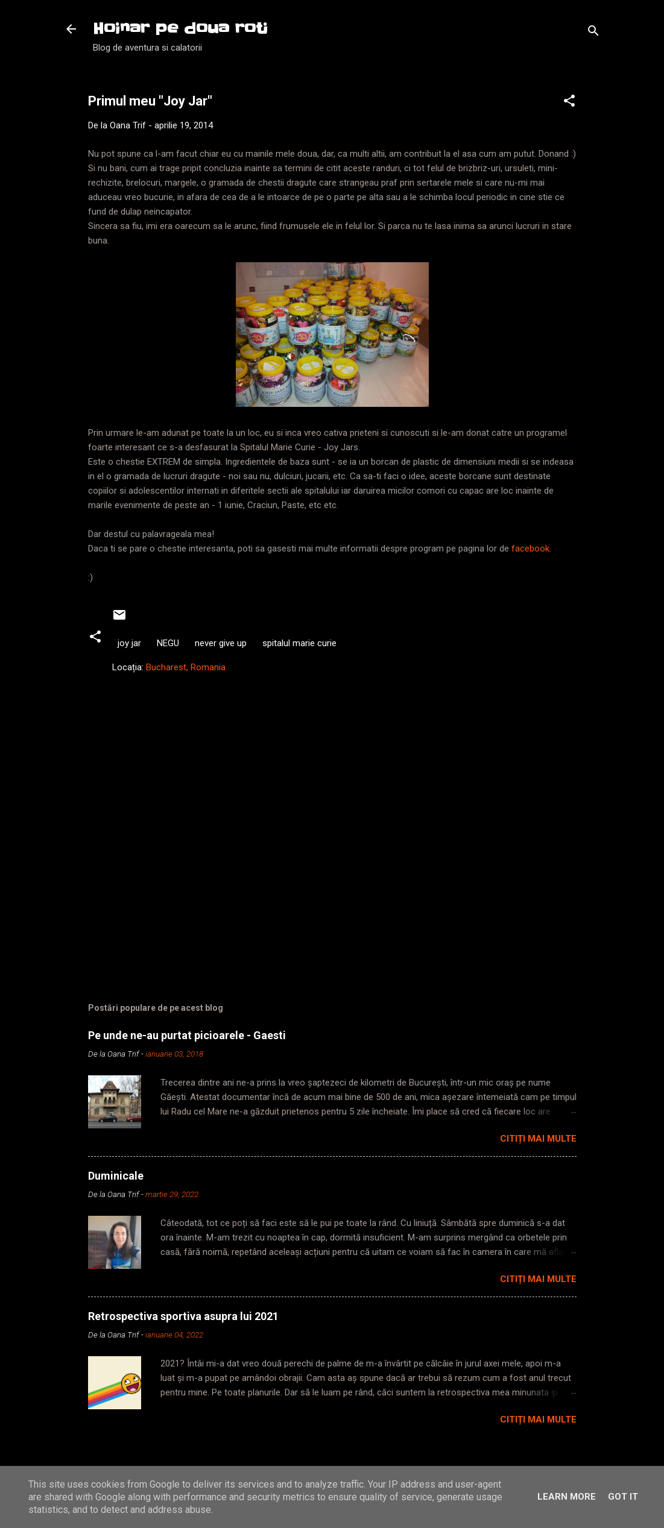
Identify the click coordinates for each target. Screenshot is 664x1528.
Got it (623, 1496)
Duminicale (116, 1175)
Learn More (566, 1496)
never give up (221, 643)
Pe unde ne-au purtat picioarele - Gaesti (187, 1035)
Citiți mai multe (538, 1138)
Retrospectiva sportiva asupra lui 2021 (183, 1316)
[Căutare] (593, 32)
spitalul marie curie (299, 643)
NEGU (168, 643)
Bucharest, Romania (186, 667)
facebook (530, 548)
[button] (569, 102)
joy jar (129, 643)
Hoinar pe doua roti (180, 29)
